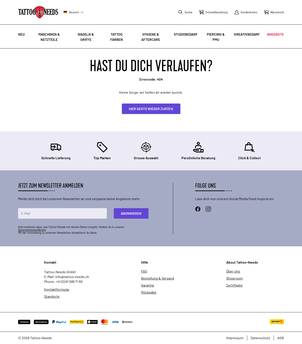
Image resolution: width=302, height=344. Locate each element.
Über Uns (233, 271)
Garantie (147, 285)
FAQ (144, 271)
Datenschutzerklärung (32, 230)
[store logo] (38, 12)
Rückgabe (148, 292)
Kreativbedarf (247, 34)
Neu (21, 34)
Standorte (52, 296)
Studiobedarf (186, 34)
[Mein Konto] (246, 12)
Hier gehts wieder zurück (151, 109)
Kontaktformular (56, 289)
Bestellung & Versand (157, 278)
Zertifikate (234, 285)
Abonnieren (131, 213)
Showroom (234, 278)
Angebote (275, 34)
